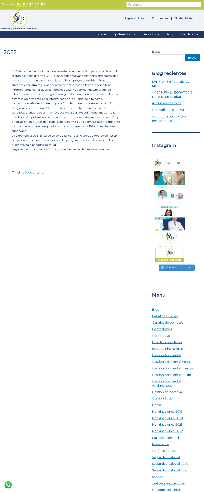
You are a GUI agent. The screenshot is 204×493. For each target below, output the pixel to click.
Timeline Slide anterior (26, 172)
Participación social (165, 356)
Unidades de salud (164, 405)
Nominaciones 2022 (165, 350)
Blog (170, 34)
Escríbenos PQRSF (99, 443)
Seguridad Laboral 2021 (168, 386)
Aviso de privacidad (99, 451)
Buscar (157, 51)
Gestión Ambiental (165, 283)
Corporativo (160, 17)
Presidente (159, 362)
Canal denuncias (163, 246)
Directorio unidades (165, 271)
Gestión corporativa (165, 313)
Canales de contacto (166, 252)
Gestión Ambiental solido (169, 301)
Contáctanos (190, 34)
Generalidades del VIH (167, 103)
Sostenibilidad (186, 17)
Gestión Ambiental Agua (168, 289)
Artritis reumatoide (165, 97)
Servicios (151, 34)
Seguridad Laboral (164, 374)
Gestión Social (161, 319)
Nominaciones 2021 (165, 344)
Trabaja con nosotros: (166, 398)
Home (101, 34)
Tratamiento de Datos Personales (115, 436)
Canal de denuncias (100, 447)
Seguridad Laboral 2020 (168, 380)
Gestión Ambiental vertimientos (173, 307)
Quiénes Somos (125, 34)
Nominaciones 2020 (165, 338)
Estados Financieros (165, 277)
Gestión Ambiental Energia (170, 295)
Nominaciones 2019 (165, 332)
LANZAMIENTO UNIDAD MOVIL (174, 81)
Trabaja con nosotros (100, 440)
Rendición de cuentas (100, 429)
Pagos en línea (135, 17)
